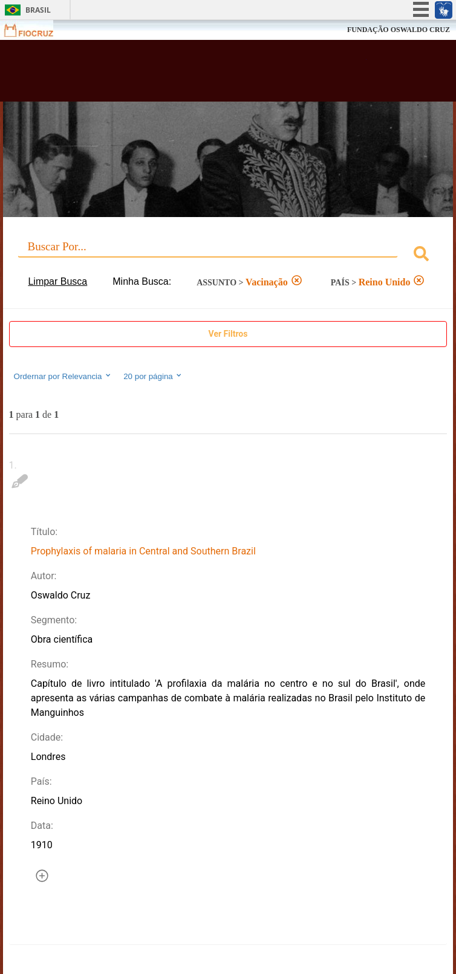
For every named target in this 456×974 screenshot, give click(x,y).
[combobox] (228, 255)
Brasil (38, 10)
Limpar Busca (57, 281)
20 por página (153, 376)
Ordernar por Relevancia (63, 376)
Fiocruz (36, 30)
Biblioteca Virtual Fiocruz (188, 74)
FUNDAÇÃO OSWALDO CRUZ (398, 29)
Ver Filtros (228, 334)
